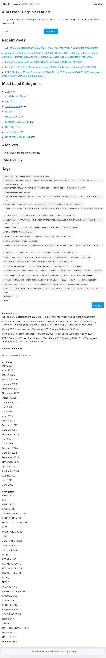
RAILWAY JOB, (10, 595)
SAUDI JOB (8, 600)
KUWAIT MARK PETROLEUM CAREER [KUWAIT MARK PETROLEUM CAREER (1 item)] (87, 271)
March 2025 (8, 420)
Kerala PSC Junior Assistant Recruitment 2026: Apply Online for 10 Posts (43, 62)
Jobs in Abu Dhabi (12, 541)
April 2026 (7, 370)
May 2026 (7, 365)
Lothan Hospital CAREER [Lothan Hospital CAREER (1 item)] (81, 275)
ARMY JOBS (9, 504)
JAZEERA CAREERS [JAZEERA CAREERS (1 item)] (61, 266)
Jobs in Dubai (12, 132)
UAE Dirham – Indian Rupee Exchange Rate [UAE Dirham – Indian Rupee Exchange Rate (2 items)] (46, 284)
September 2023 (10, 471)
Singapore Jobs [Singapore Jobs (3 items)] (10, 284)
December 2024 (10, 434)
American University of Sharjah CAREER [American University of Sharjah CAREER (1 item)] (20, 241)
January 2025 (9, 430)
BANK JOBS (8, 509)
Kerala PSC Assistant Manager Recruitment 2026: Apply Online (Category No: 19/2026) (51, 67)
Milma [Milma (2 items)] (72, 280)
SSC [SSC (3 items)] (23, 284)
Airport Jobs (8, 495)
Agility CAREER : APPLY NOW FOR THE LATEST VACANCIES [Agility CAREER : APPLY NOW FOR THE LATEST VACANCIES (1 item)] (26, 188)
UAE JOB (10, 127)
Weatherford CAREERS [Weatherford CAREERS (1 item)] (77, 284)
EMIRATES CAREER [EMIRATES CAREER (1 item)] (70, 253)
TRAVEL (6, 623)
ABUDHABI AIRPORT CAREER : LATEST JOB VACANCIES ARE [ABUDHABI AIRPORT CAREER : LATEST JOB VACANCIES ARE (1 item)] (26, 176)
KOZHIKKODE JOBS (12, 568)
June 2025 (7, 411)
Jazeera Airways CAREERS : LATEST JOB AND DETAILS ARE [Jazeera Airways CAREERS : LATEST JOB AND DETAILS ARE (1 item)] (26, 266)
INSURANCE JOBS (12, 531)
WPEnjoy (72, 651)
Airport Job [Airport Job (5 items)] (58, 188)
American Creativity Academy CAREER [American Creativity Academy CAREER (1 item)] (19, 232)
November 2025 (10, 393)
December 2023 (10, 457)
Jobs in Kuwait (12, 106)
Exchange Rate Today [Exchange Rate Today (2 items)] (80, 257)
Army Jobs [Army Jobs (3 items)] (8, 253)
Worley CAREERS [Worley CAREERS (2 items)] (10, 296)
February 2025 (10, 425)
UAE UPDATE (12, 116)
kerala (5, 554)
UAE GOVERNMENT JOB (15, 628)
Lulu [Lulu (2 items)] (64, 280)
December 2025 (10, 388)
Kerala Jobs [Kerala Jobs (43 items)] (64, 271)
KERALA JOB (16, 96)
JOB (7, 91)
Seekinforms (11, 4)
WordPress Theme (58, 651)
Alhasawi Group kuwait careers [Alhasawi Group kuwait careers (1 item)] (17, 204)
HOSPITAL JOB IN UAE (18, 137)
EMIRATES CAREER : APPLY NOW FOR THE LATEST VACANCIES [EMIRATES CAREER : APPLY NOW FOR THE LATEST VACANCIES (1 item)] (27, 257)
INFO (8, 111)
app (7, 101)
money (5, 577)
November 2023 (10, 462)
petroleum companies (13, 591)
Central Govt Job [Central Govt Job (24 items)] (51, 253)
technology (8, 618)
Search (6, 300)
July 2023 (7, 480)
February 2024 (10, 448)
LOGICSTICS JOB (11, 573)
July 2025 (7, 407)
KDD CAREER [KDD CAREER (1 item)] (77, 266)
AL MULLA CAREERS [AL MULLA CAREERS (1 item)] (11, 216)
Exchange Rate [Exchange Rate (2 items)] (61, 257)
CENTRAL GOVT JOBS (17, 122)
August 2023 (8, 475)
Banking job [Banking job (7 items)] (22, 253)
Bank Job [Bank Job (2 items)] (35, 253)
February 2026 (10, 379)
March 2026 (8, 374)
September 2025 (10, 402)
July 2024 (7, 439)
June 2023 (7, 484)
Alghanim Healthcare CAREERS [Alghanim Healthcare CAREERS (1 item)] (16, 192)
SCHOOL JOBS (10, 605)
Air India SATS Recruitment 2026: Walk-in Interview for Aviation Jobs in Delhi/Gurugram (51, 47)
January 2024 (9, 452)
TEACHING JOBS (11, 614)
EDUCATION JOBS (12, 518)
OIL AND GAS (9, 586)
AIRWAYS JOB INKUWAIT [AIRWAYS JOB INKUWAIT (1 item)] (76, 188)
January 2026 (9, 384)
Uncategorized (9, 641)
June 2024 (8, 443)
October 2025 (9, 397)
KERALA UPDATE (11, 563)
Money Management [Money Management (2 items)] (87, 280)
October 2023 (9, 466)
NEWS (5, 582)
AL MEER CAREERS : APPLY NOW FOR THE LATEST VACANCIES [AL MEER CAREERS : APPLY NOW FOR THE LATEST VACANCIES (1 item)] (59, 204)
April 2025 (7, 416)
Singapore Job (10, 609)
